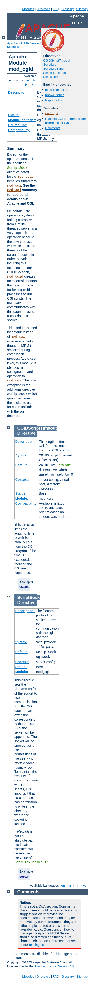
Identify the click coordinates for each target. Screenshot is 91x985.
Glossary (67, 9)
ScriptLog (49, 64)
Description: (18, 92)
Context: (22, 480)
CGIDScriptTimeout (56, 60)
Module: (21, 498)
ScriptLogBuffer (53, 68)
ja (26, 84)
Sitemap (82, 9)
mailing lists (37, 945)
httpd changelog (56, 89)
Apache (12, 43)
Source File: (17, 125)
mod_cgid (26, 177)
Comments (52, 128)
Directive (26, 433)
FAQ (56, 9)
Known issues (54, 95)
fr (34, 80)
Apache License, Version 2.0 (54, 966)
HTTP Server (30, 43)
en (27, 80)
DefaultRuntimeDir (31, 862)
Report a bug (54, 100)
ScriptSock (17, 168)
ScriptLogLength (54, 72)
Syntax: (21, 455)
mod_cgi (14, 186)
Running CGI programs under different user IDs (65, 121)
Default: (21, 465)
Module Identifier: (22, 120)
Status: (13, 115)
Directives (43, 9)
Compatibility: (19, 130)
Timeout (64, 465)
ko (33, 84)
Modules (28, 9)
